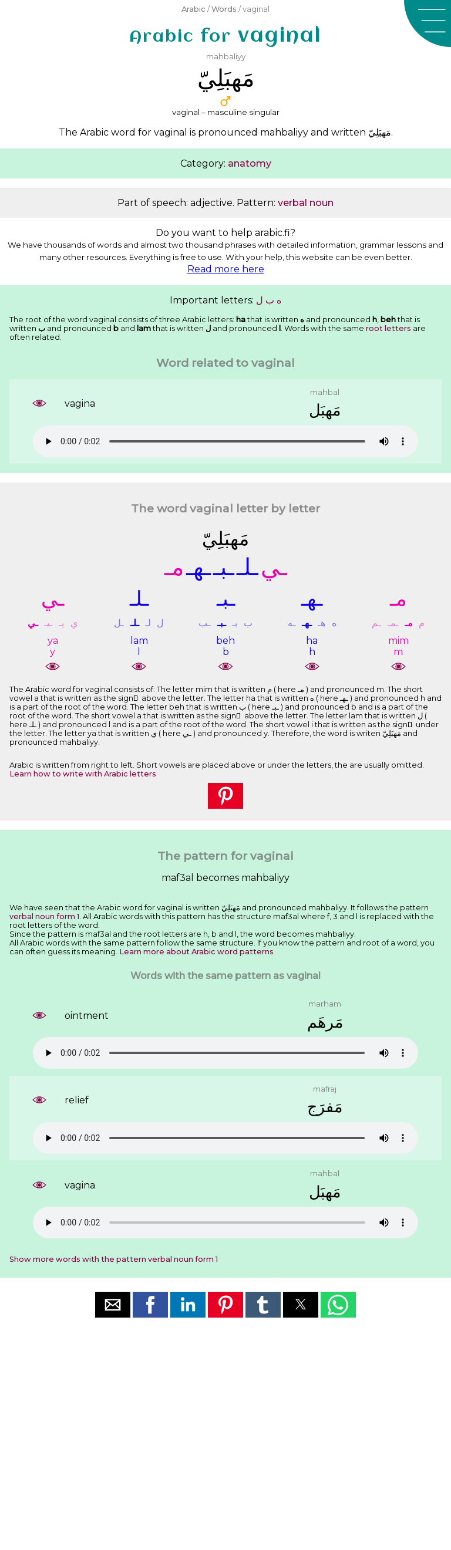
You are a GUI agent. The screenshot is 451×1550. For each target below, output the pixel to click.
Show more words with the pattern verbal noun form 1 (113, 1259)
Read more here (225, 269)
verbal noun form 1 (44, 916)
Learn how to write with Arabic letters (82, 773)
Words (224, 9)
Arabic (193, 9)
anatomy (249, 163)
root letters (388, 328)
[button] (427, 23)
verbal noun (306, 202)
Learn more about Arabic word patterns (196, 951)
